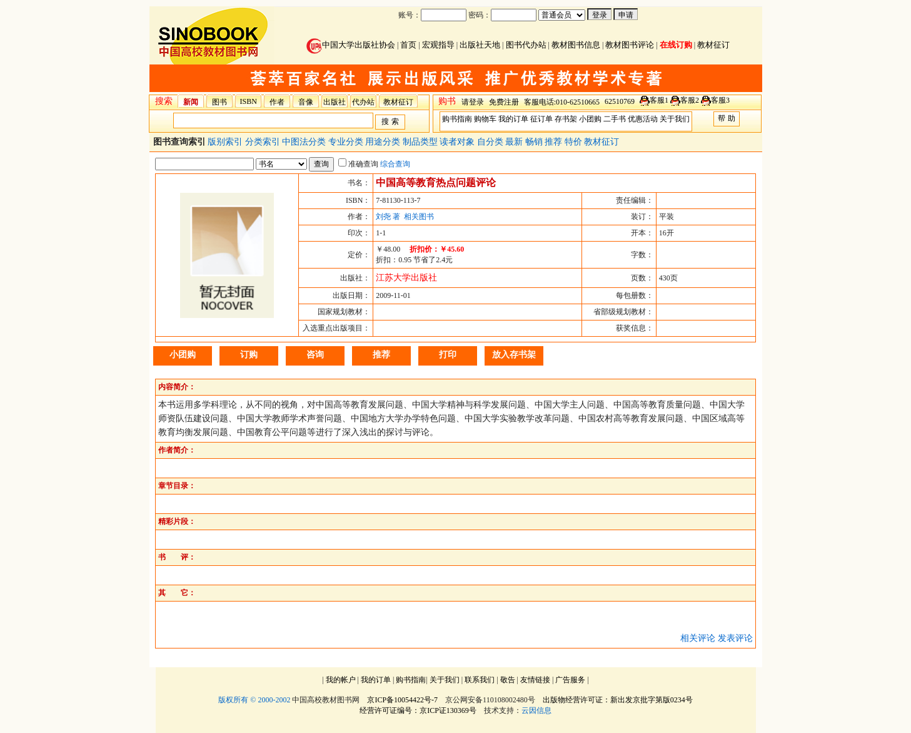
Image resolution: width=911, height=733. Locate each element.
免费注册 (504, 102)
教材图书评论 (629, 44)
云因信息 (536, 710)
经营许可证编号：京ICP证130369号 (418, 710)
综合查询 (395, 164)
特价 (575, 141)
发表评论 (735, 638)
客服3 (720, 100)
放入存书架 (514, 354)
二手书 (614, 119)
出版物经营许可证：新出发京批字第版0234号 (618, 699)
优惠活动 (643, 119)
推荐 (555, 141)
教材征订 (713, 44)
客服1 (659, 100)
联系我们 (480, 679)
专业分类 (347, 141)
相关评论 (697, 638)
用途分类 (384, 141)
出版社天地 (480, 44)
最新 (515, 141)
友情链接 (535, 679)
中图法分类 (305, 141)
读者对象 (458, 141)
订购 (249, 354)
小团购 (590, 119)
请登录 (472, 102)
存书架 (566, 119)
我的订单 (513, 119)
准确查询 (358, 164)
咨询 (315, 354)
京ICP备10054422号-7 (402, 699)
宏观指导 (438, 44)
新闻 (190, 102)
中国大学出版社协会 (350, 44)
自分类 (491, 141)
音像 (305, 102)
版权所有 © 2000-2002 (254, 699)
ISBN (248, 101)
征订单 (541, 119)
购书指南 (457, 119)
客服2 (689, 100)
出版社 (334, 102)
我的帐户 (341, 679)
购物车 (485, 119)
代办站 (363, 102)
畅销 (535, 141)
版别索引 (226, 141)
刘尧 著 (388, 216)
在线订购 (676, 44)
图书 (219, 102)
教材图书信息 (575, 44)
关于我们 (675, 119)
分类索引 (264, 141)
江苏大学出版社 (406, 277)
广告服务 (570, 679)
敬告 (507, 679)
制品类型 (421, 141)
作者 (276, 102)
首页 (408, 44)
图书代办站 (526, 44)
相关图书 (419, 216)
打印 (447, 354)
